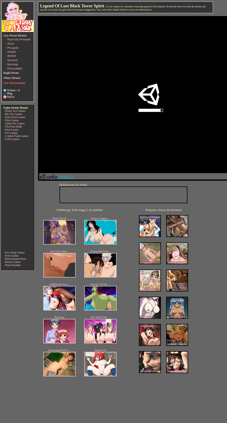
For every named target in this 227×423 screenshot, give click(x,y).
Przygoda (12, 47)
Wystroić (12, 60)
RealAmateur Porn (15, 258)
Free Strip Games (15, 252)
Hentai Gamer (13, 261)
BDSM (11, 56)
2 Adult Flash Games (17, 135)
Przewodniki (14, 68)
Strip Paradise (13, 265)
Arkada (11, 51)
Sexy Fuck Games (15, 117)
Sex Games (11, 132)
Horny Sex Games (15, 110)
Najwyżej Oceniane (19, 39)
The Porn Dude (13, 126)
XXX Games (12, 139)
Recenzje (12, 64)
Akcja (10, 43)
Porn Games (12, 120)
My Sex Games (13, 114)
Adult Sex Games (15, 123)
